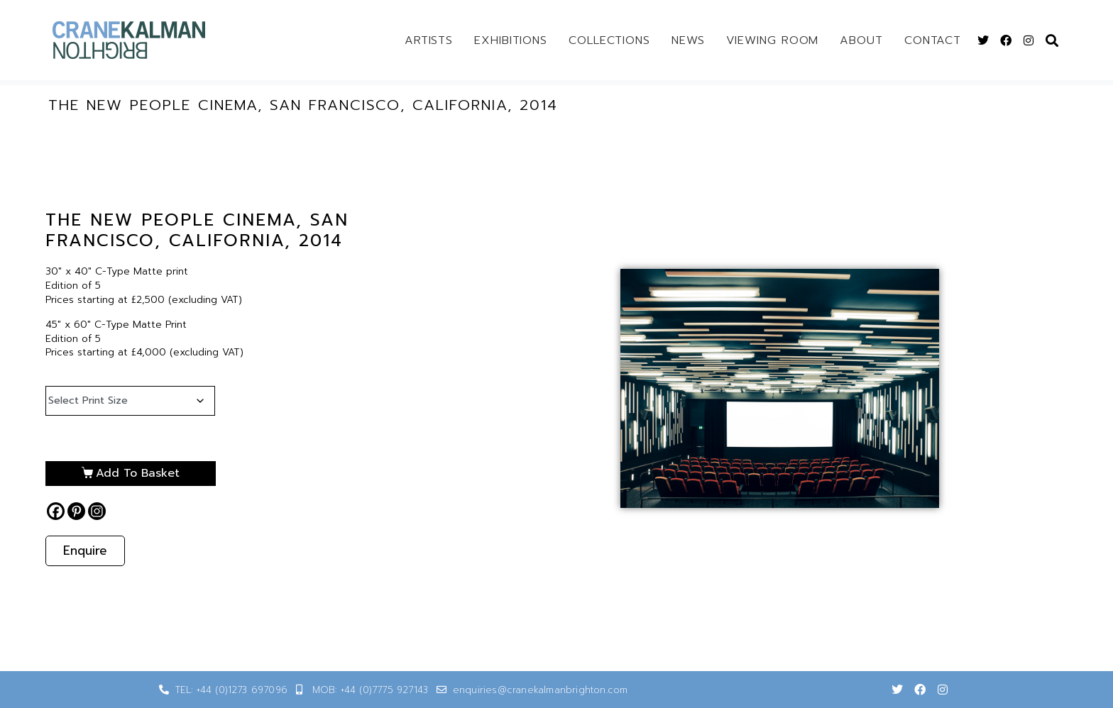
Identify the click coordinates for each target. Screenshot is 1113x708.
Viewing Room (772, 40)
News (688, 40)
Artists (429, 40)
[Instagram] (97, 511)
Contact (932, 40)
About (861, 40)
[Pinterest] (76, 511)
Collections (609, 40)
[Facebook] (56, 511)
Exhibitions (510, 40)
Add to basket (138, 473)
